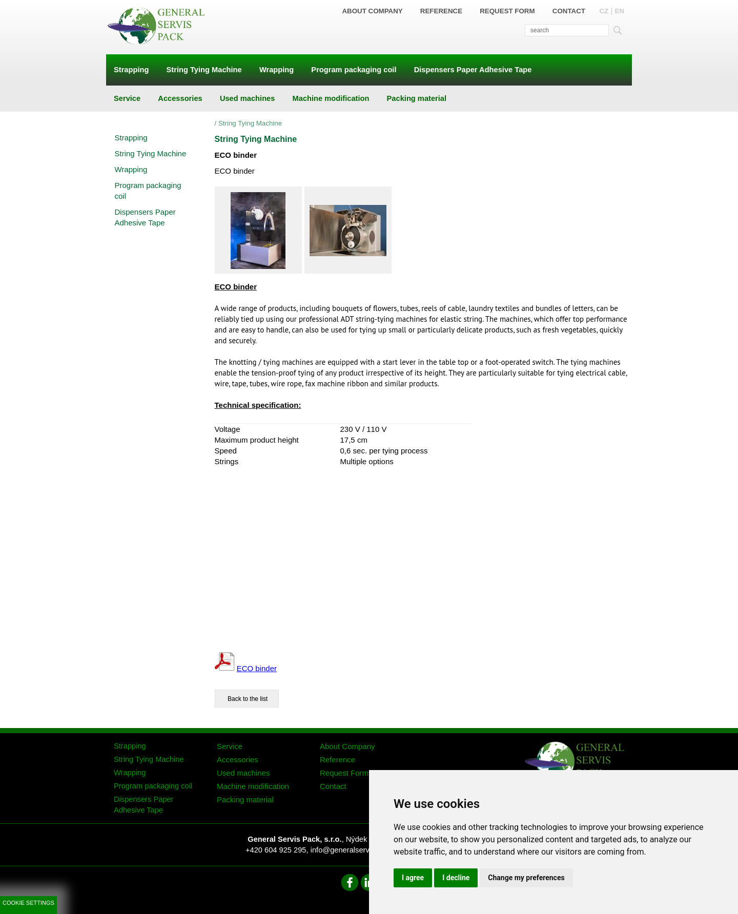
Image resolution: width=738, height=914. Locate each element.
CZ (603, 11)
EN (619, 11)
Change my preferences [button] (526, 878)
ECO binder (257, 668)
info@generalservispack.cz (355, 850)
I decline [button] (455, 878)
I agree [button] (413, 878)
